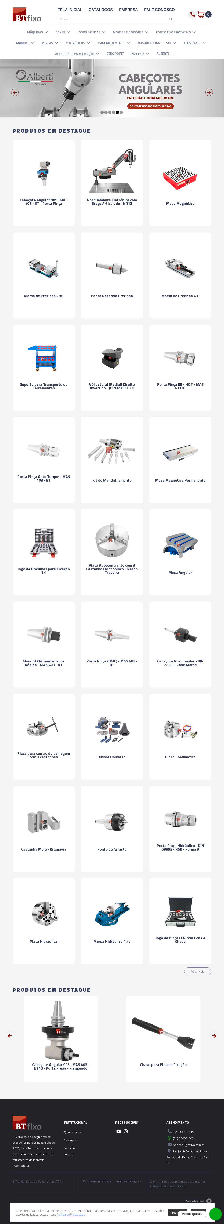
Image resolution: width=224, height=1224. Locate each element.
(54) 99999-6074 (180, 1138)
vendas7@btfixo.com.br (185, 1144)
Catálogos (70, 1140)
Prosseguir (177, 1212)
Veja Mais (198, 971)
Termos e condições (128, 1181)
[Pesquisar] (170, 19)
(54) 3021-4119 (180, 1131)
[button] (46, 32)
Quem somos (72, 1132)
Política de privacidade (97, 1181)
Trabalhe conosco (69, 1151)
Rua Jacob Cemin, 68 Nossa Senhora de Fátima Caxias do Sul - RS (187, 1156)
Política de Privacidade (71, 1214)
